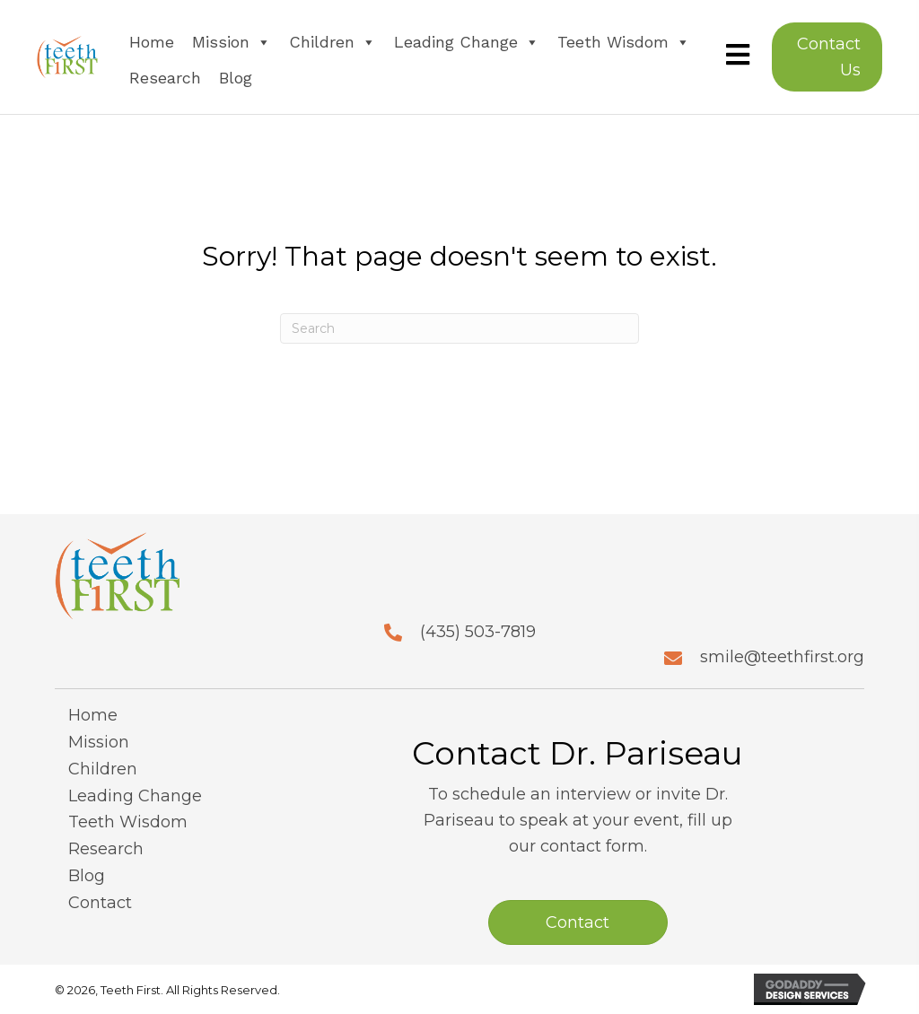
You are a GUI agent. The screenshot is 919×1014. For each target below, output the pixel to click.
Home (151, 41)
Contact (100, 903)
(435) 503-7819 (478, 632)
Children (332, 42)
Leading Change (466, 42)
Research (165, 77)
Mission (231, 42)
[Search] (459, 328)
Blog (235, 77)
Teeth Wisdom (623, 42)
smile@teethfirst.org (782, 657)
